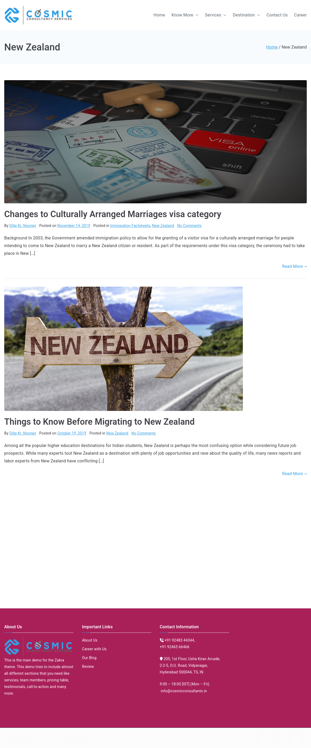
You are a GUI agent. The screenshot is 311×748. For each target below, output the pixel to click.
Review (88, 666)
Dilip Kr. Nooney (22, 225)
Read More (294, 266)
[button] (196, 15)
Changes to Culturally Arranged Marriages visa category (112, 214)
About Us (89, 640)
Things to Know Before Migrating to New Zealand (99, 422)
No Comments (189, 225)
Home (159, 15)
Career (300, 15)
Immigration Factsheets (130, 225)
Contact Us (277, 15)
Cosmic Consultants (76, 738)
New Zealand (163, 225)
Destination (246, 15)
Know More (185, 15)
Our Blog (89, 658)
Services (216, 15)
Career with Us (94, 649)
